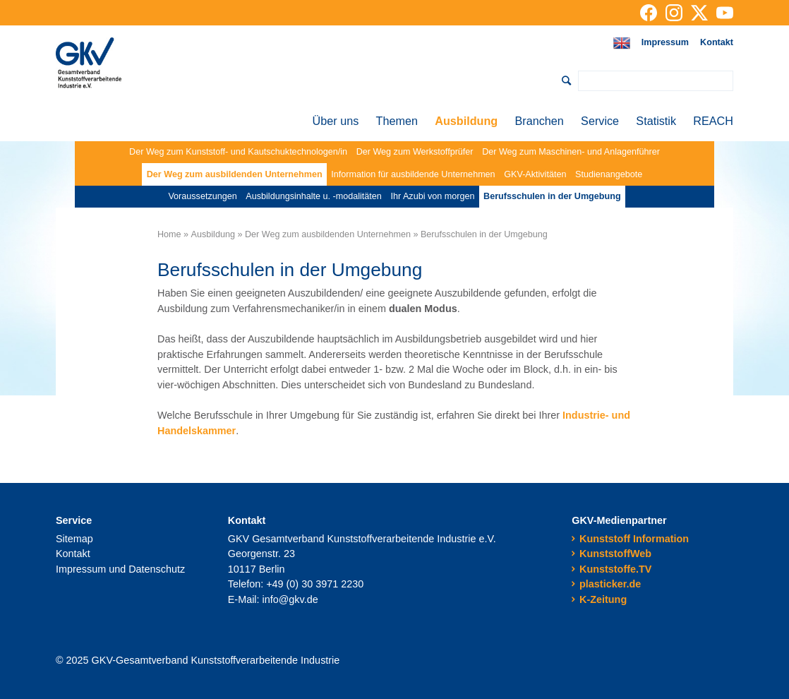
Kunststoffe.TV (615, 569)
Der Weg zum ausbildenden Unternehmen (235, 174)
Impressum (665, 42)
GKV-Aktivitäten (535, 174)
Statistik (656, 120)
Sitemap (74, 538)
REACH (713, 120)
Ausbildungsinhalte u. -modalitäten (314, 196)
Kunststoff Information (634, 538)
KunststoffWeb (615, 553)
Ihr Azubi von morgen (432, 196)
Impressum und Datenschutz (120, 569)
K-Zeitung (603, 599)
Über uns (336, 120)
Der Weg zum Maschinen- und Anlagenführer (571, 152)
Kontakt (716, 42)
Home (169, 234)
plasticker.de (610, 584)
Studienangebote (608, 174)
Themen (397, 120)
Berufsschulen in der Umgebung (552, 196)
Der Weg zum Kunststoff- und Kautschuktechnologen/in (238, 152)
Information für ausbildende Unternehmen (413, 174)
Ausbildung (466, 120)
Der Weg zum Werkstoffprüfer (415, 152)
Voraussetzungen (202, 196)
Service (600, 120)
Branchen (539, 120)
